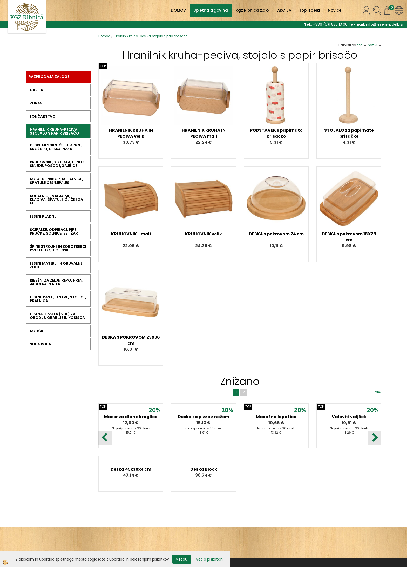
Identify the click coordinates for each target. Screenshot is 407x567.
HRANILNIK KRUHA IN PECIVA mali (204, 133)
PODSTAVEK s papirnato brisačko (276, 133)
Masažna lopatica (276, 417)
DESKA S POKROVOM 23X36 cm (131, 340)
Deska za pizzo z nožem (203, 417)
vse (378, 391)
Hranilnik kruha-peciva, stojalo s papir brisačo (151, 36)
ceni (361, 45)
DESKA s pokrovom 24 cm (276, 234)
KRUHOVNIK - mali (131, 234)
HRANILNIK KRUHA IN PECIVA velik (131, 133)
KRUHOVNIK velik (203, 234)
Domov (104, 36)
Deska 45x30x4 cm (131, 469)
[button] (374, 438)
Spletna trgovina (211, 10)
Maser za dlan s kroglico (131, 417)
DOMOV (178, 10)
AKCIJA (284, 10)
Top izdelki (309, 10)
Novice (334, 10)
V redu (181, 559)
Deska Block (203, 469)
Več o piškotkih (209, 559)
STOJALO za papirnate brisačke (349, 133)
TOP (103, 66)
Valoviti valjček (349, 417)
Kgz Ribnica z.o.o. (252, 10)
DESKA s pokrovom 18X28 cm (349, 237)
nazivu (374, 45)
